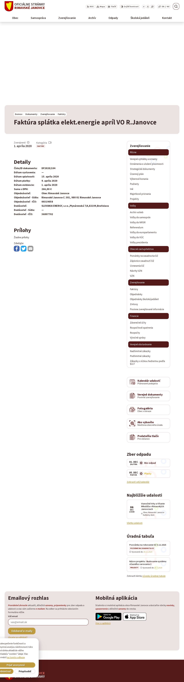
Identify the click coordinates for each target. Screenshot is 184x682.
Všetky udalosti (134, 444)
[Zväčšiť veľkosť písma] (152, 7)
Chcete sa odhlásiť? (18, 558)
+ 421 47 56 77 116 (161, 668)
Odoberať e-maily (21, 552)
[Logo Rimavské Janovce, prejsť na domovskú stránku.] (25, 6)
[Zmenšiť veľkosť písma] (144, 7)
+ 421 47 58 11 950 (161, 665)
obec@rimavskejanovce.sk (165, 672)
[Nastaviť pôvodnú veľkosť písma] (148, 7)
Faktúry (40, 67)
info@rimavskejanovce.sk (165, 675)
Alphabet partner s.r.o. (42, 605)
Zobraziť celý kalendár (138, 403)
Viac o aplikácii (103, 544)
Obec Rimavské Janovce (33, 608)
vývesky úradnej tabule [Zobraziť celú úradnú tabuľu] (153, 497)
